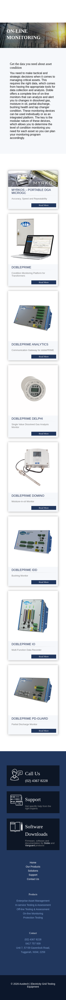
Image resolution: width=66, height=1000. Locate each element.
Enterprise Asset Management (33, 900)
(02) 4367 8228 (36, 781)
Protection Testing (33, 917)
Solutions (33, 870)
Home (33, 862)
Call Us (32, 773)
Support (33, 799)
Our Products (33, 866)
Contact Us (33, 879)
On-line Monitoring (33, 913)
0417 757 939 (33, 943)
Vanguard (30, 845)
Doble (47, 843)
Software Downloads (36, 830)
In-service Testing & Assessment (33, 905)
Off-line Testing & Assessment (33, 909)
